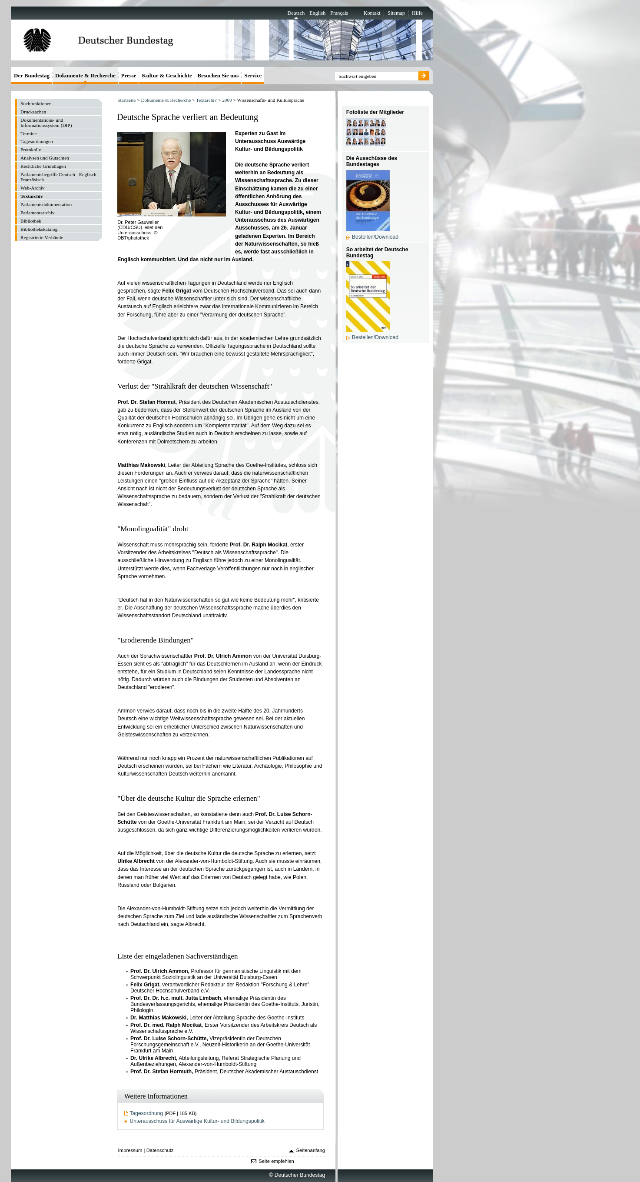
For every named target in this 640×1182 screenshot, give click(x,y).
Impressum (130, 1150)
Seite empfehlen (276, 1161)
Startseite (126, 100)
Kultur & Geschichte (167, 75)
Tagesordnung (146, 1113)
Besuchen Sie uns (218, 75)
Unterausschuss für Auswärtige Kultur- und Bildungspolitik (197, 1121)
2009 (227, 100)
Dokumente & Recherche (166, 100)
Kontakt (372, 13)
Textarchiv (206, 100)
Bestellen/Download (375, 237)
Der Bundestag (32, 75)
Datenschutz (160, 1150)
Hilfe (417, 13)
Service (253, 75)
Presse (128, 75)
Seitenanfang (310, 1150)
